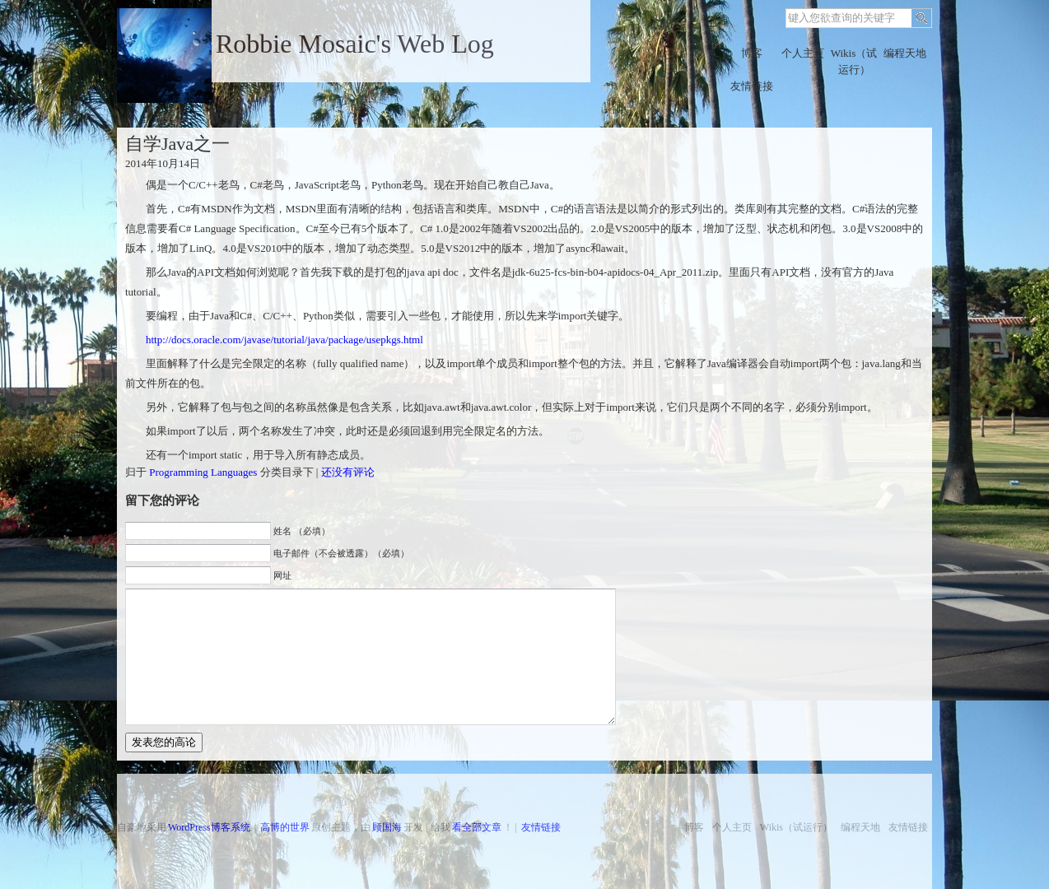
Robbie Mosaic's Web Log (355, 43)
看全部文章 (476, 827)
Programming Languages (203, 472)
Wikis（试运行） (854, 61)
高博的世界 (285, 827)
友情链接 (751, 86)
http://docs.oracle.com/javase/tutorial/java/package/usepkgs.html (284, 339)
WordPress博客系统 (209, 827)
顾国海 (387, 827)
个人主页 (802, 53)
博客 (751, 53)
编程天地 (904, 53)
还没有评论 (348, 472)
